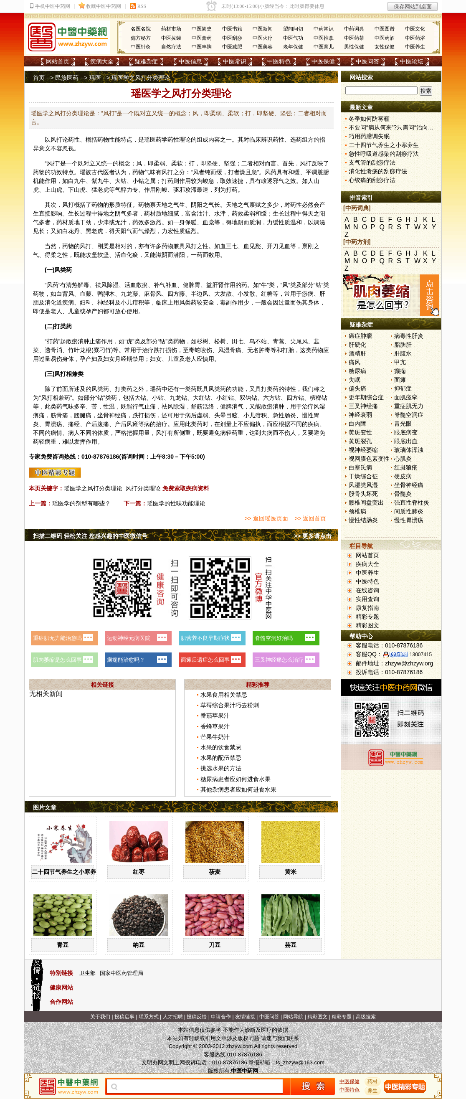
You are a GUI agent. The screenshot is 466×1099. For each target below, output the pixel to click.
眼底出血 (406, 441)
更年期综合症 (366, 397)
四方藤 (176, 293)
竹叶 (74, 350)
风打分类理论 (143, 488)
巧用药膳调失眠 (369, 136)
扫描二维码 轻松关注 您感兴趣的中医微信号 (90, 536)
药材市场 (171, 29)
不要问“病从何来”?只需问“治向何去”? (397, 127)
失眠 (354, 379)
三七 (232, 246)
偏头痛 (357, 388)
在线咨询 (367, 590)
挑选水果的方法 (220, 768)
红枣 (138, 871)
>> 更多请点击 (313, 536)
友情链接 (245, 1017)
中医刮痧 (232, 38)
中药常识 (324, 29)
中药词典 (354, 29)
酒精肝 (357, 353)
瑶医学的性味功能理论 (176, 503)
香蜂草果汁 (215, 726)
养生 (373, 1091)
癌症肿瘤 (360, 335)
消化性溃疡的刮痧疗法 (378, 171)
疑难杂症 (146, 61)
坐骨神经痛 (408, 485)
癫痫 (400, 371)
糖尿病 (357, 371)
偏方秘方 (141, 38)
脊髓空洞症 (408, 414)
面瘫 (400, 379)
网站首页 (57, 61)
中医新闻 (263, 29)
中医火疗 (263, 38)
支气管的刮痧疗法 (372, 162)
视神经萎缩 (363, 450)
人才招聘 (173, 1017)
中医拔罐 (171, 38)
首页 (39, 77)
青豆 (62, 945)
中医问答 (367, 61)
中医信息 (190, 61)
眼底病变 (406, 432)
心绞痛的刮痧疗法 (372, 180)
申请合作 (221, 1017)
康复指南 (367, 607)
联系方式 (149, 1017)
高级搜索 (366, 1017)
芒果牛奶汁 (215, 737)
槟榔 (316, 397)
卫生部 (87, 973)
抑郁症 (403, 388)
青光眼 (403, 423)
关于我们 (100, 1017)
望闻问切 (293, 29)
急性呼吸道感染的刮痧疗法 (384, 153)
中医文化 (415, 29)
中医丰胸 (202, 47)
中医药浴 (415, 38)
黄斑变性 (360, 432)
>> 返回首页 (310, 518)
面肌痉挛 (406, 397)
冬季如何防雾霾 (369, 118)
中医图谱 (385, 29)
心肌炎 (403, 458)
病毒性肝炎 (408, 335)
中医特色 (279, 61)
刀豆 (214, 945)
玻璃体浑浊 (408, 450)
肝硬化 (357, 344)
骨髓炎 (403, 493)
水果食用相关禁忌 (223, 694)
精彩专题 (367, 616)
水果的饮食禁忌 (220, 747)
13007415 (421, 654)
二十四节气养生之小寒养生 (67, 871)
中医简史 (202, 29)
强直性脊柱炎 (411, 502)
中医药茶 (354, 38)
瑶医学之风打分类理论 (93, 488)
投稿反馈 (197, 1017)
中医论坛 (411, 61)
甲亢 (400, 362)
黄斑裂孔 (360, 441)
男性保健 (354, 47)
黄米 (290, 871)
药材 (373, 1081)
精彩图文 (367, 625)
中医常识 (234, 61)
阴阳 (197, 204)
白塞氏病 (360, 467)
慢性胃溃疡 (408, 520)
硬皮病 (403, 476)
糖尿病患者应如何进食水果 (235, 779)
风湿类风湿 (363, 485)
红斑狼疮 (406, 467)
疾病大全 (102, 61)
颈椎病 (357, 511)
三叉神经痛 (363, 406)
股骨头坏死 (363, 493)
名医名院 (141, 29)
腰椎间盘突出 (366, 502)
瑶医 (95, 77)
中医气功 (293, 38)
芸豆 (290, 945)
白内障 (357, 423)
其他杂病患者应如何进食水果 (238, 789)
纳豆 (138, 945)
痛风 (354, 362)
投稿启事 (124, 1017)
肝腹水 (403, 353)
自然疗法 (171, 47)
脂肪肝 (403, 344)
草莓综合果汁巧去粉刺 (229, 705)
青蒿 (278, 341)
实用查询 (367, 599)
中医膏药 (202, 38)
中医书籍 (232, 29)
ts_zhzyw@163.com (300, 1062)
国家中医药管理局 (121, 973)
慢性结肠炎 (363, 520)
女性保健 (385, 47)
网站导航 (293, 1017)
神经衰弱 (360, 414)
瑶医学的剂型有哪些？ (81, 503)
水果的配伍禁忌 (220, 757)
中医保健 (323, 61)
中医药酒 (385, 38)
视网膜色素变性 (369, 458)
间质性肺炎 (408, 511)
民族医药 (67, 77)
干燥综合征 (363, 476)
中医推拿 (324, 38)
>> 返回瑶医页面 (266, 518)
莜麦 (214, 871)
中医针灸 (141, 47)
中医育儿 (324, 47)
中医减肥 (232, 47)
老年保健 (293, 47)
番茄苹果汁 (215, 715)
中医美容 (263, 47)
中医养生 (415, 47)
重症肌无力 (408, 406)
